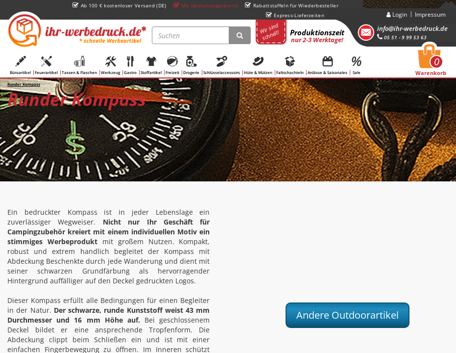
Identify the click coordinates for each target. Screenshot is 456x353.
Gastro (130, 65)
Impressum (430, 14)
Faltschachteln (290, 65)
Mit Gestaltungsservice (206, 5)
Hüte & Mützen (258, 65)
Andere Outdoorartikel (347, 315)
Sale (356, 65)
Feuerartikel (46, 65)
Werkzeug (110, 65)
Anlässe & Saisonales (327, 65)
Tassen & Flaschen (79, 65)
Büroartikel (20, 65)
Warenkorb (430, 63)
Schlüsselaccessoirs (221, 65)
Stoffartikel (151, 65)
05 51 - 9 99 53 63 (402, 37)
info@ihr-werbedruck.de (412, 28)
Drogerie (191, 65)
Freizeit (172, 65)
